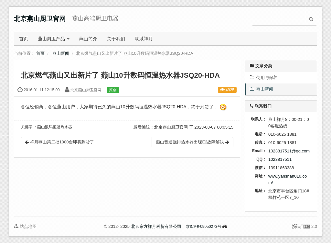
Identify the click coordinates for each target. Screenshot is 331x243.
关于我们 (116, 38)
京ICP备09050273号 (203, 226)
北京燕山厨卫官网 (40, 18)
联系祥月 (144, 38)
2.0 (304, 227)
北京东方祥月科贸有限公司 (156, 226)
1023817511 (280, 159)
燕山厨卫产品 (53, 38)
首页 (23, 38)
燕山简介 (88, 38)
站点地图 (25, 226)
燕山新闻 (60, 53)
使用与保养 (263, 77)
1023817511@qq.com (289, 151)
